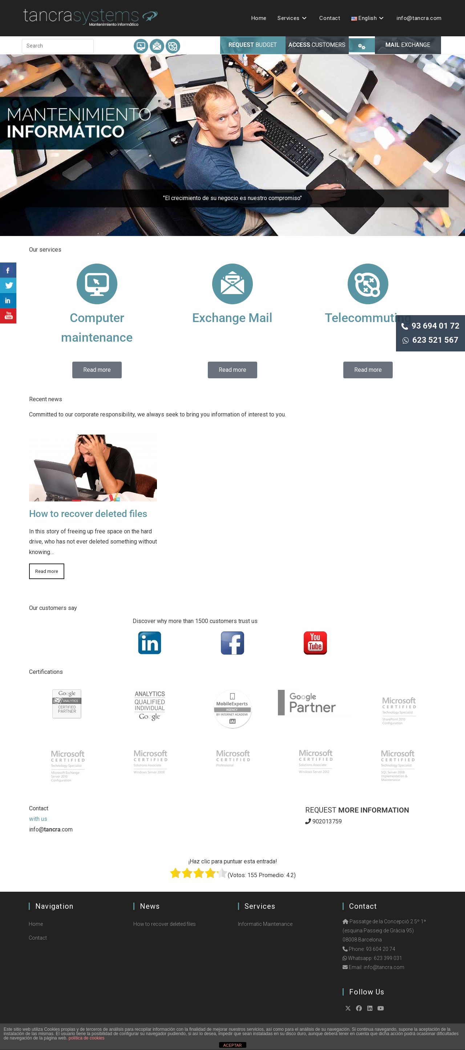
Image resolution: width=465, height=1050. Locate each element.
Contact (38, 938)
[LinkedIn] (369, 1008)
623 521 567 (430, 340)
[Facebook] (359, 1008)
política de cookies (87, 1038)
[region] (232, 145)
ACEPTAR (232, 1045)
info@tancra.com (384, 967)
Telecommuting (368, 317)
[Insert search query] (58, 46)
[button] (232, 145)
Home (36, 924)
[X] (348, 1008)
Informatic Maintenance (265, 924)
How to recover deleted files (88, 513)
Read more (46, 571)
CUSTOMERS (316, 44)
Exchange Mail (232, 317)
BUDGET (253, 44)
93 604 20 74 (380, 949)
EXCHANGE (407, 44)
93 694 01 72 (430, 325)
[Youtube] (380, 1008)
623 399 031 (388, 958)
